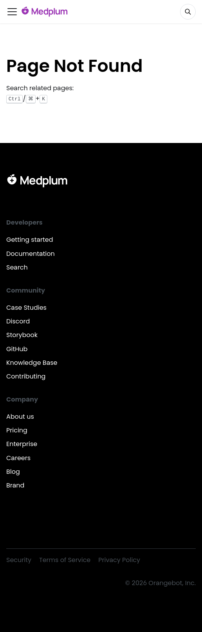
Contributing (25, 376)
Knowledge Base (32, 362)
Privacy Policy (119, 559)
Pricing (16, 430)
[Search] (188, 12)
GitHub (16, 349)
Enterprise (21, 443)
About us (20, 416)
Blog (13, 471)
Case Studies (26, 307)
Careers (18, 457)
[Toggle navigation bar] (12, 12)
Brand (15, 485)
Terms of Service (64, 559)
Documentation (30, 253)
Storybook (22, 334)
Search (17, 267)
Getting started (29, 239)
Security (18, 559)
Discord (18, 321)
